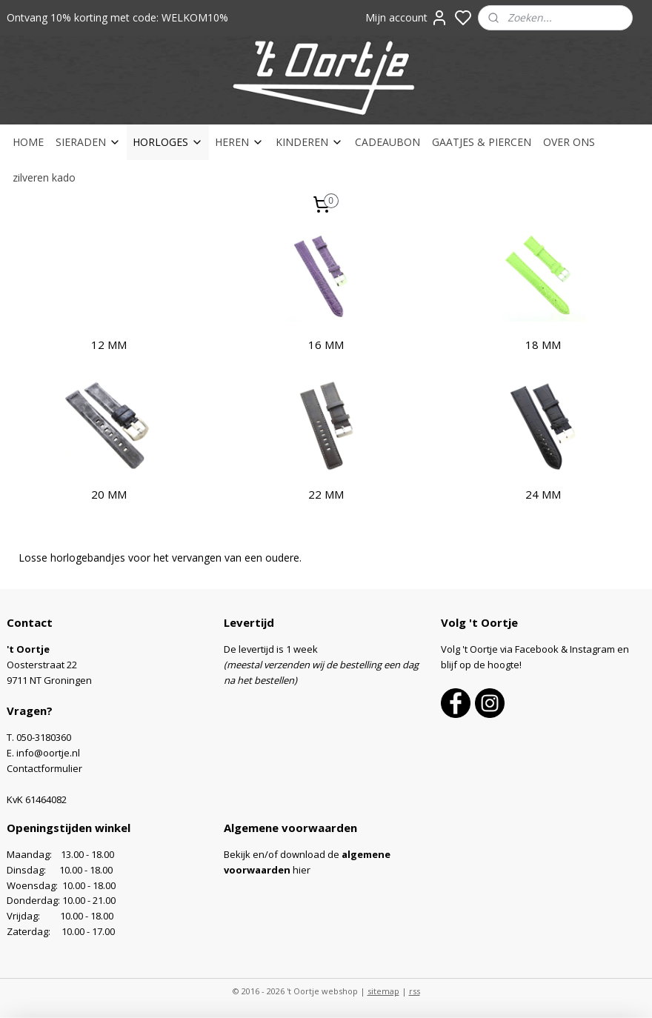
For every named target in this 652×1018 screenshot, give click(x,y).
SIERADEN (88, 142)
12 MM (109, 344)
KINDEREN (309, 142)
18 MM (543, 344)
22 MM (326, 494)
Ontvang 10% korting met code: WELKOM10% (117, 17)
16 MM (326, 344)
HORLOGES (168, 142)
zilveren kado (44, 177)
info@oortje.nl (48, 752)
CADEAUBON (387, 142)
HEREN (239, 142)
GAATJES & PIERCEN (481, 142)
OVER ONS (569, 142)
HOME (28, 142)
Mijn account (406, 18)
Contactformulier (44, 768)
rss (414, 991)
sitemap (383, 991)
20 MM (109, 494)
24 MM (543, 494)
